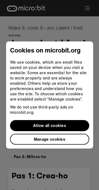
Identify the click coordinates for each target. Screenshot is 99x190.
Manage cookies (49, 139)
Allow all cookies (49, 125)
